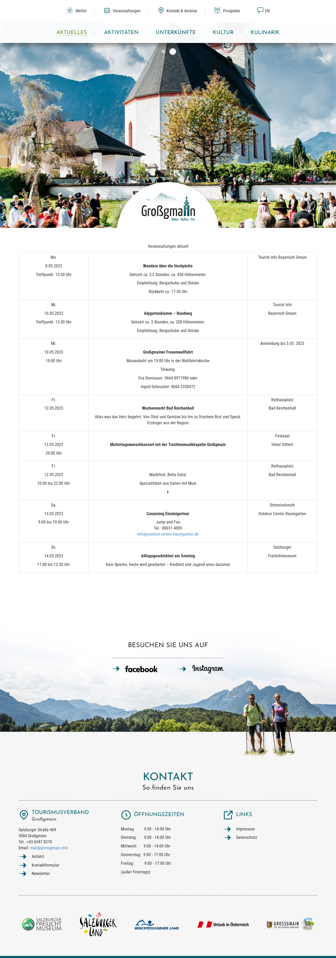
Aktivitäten (121, 32)
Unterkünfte (176, 32)
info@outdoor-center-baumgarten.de (168, 534)
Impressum (245, 829)
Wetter (77, 10)
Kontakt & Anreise (177, 10)
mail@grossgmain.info (49, 847)
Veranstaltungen (122, 10)
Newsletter (41, 873)
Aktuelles (71, 32)
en (263, 10)
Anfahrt (38, 856)
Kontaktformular (45, 865)
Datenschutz (246, 837)
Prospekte (227, 10)
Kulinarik (265, 32)
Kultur (223, 32)
